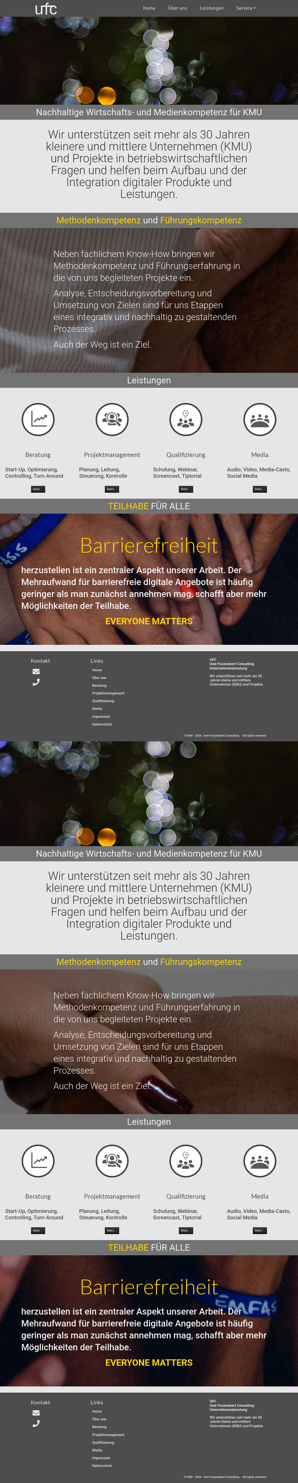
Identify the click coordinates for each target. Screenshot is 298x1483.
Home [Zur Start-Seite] (97, 670)
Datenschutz (102, 724)
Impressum (101, 716)
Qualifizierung (103, 701)
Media (97, 709)
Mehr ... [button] (38, 489)
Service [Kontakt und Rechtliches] (244, 8)
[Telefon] (36, 683)
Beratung (99, 685)
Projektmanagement (108, 693)
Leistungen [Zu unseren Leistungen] (212, 8)
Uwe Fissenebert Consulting (221, 735)
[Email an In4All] (36, 673)
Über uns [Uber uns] (177, 8)
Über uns (99, 678)
